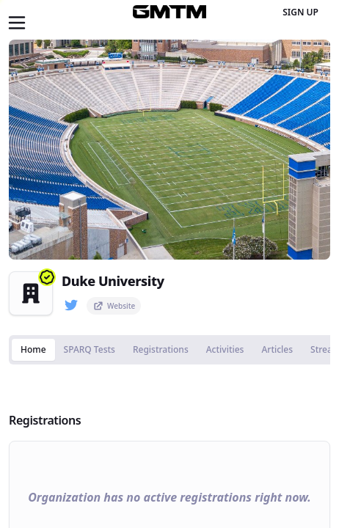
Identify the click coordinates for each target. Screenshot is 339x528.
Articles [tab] (277, 349)
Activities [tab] (225, 349)
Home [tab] (33, 349)
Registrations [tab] (161, 349)
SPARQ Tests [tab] (89, 349)
